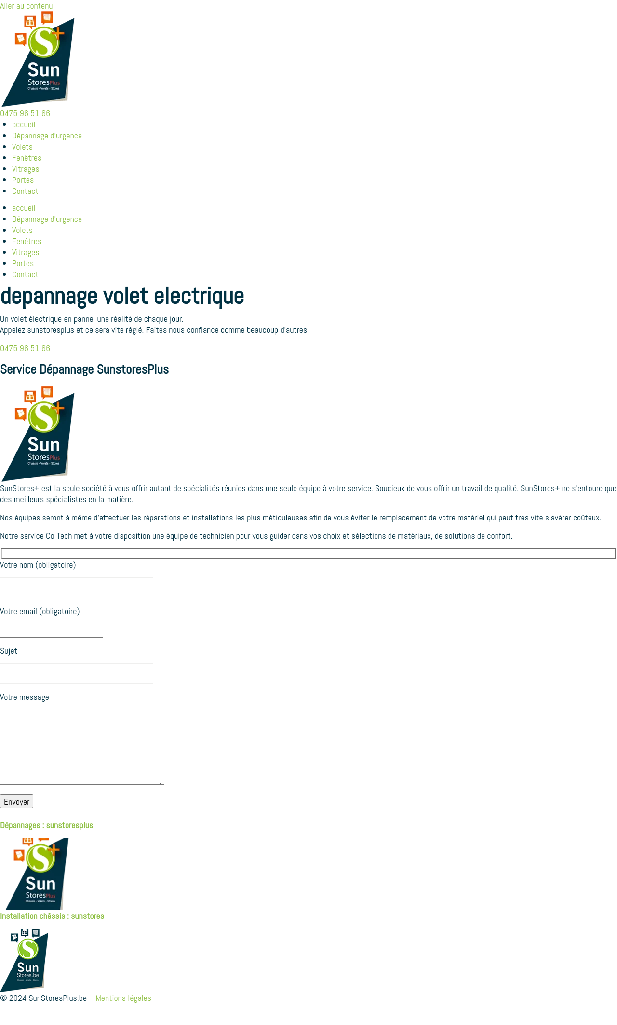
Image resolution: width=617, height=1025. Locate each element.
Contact (25, 190)
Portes (23, 179)
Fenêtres (26, 157)
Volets (22, 146)
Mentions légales (123, 1012)
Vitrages (26, 168)
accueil (24, 124)
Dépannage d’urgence (47, 135)
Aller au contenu (26, 5)
